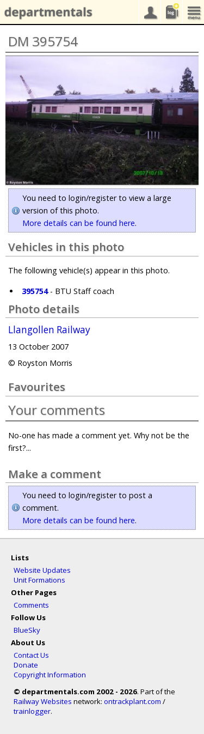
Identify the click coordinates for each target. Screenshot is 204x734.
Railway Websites (43, 701)
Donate (26, 665)
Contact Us (31, 655)
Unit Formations (39, 580)
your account (149, 12)
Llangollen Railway (49, 330)
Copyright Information (50, 675)
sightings (171, 12)
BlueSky (27, 630)
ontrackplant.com (132, 701)
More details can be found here (78, 223)
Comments (31, 605)
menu (193, 12)
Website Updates (42, 570)
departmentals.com (46, 12)
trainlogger (32, 711)
